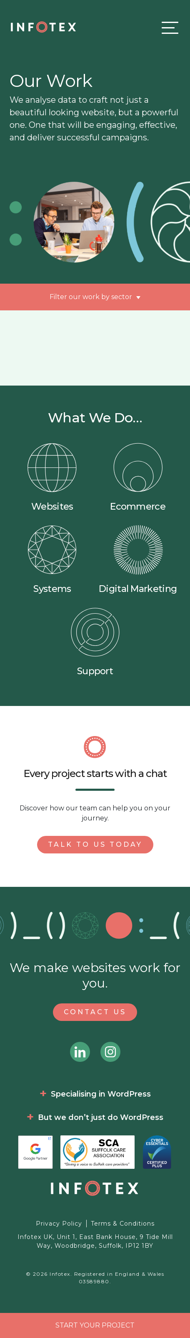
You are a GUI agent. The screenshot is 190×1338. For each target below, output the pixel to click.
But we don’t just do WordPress (100, 1117)
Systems (52, 559)
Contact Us (95, 1012)
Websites (52, 477)
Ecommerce (137, 477)
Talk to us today (95, 844)
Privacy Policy (59, 1223)
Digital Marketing (138, 559)
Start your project (95, 1325)
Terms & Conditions (123, 1223)
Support (95, 642)
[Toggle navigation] (168, 27)
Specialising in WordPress (101, 1094)
